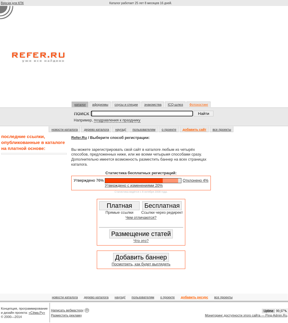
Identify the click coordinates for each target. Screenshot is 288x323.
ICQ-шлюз (175, 104)
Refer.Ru (79, 137)
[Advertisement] (141, 56)
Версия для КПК (12, 3)
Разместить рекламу (66, 315)
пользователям (143, 129)
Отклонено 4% (195, 180)
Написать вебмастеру (67, 310)
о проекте (169, 129)
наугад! (120, 129)
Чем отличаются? (141, 217)
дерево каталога (96, 129)
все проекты (222, 129)
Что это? (140, 240)
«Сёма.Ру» (37, 312)
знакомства (153, 104)
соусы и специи (126, 104)
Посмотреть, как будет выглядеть (141, 264)
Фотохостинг (198, 104)
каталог (80, 104)
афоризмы (100, 104)
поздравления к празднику (117, 120)
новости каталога (65, 129)
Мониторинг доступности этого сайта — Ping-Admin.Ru (246, 315)
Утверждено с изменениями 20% (134, 185)
